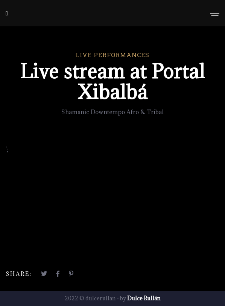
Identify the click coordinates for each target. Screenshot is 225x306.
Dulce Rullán (143, 298)
